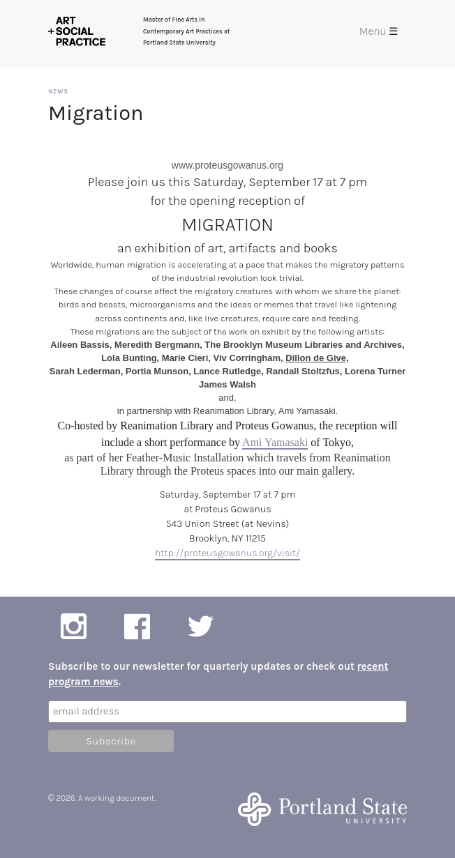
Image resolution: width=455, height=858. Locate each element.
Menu (378, 31)
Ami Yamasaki (275, 442)
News (58, 91)
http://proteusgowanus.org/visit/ (227, 553)
